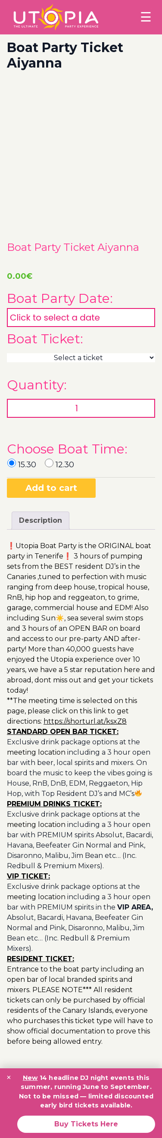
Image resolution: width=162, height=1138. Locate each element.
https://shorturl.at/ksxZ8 (85, 721)
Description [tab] (40, 520)
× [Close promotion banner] (9, 1077)
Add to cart (51, 488)
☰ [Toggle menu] (146, 17)
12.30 (65, 464)
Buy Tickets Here (86, 1124)
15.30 (27, 464)
